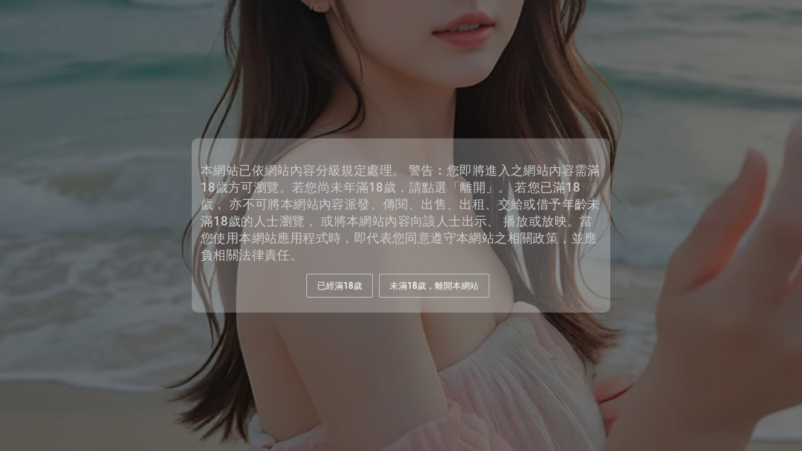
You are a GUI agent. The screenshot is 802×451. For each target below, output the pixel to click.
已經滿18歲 (339, 286)
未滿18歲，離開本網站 (434, 286)
